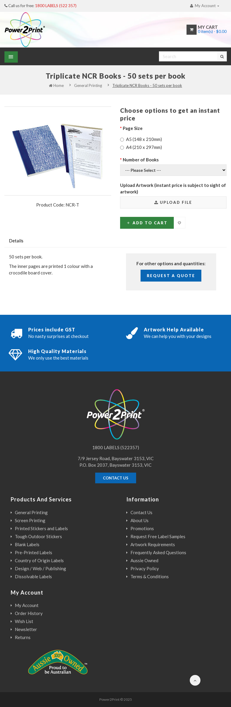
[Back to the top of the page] (194, 680)
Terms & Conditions (149, 576)
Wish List (24, 621)
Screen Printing (30, 520)
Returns (23, 637)
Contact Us (141, 512)
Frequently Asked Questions (158, 552)
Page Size (133, 128)
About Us (139, 520)
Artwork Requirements (152, 544)
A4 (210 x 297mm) (141, 147)
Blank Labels (27, 544)
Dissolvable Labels (33, 576)
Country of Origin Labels (39, 560)
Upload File (173, 202)
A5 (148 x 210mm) (141, 139)
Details (16, 240)
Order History (29, 613)
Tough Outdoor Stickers (38, 536)
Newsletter (26, 629)
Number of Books (141, 159)
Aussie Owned (144, 560)
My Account (27, 605)
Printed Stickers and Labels (41, 528)
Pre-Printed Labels (33, 552)
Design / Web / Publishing (40, 568)
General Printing (88, 85)
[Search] (193, 56)
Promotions (142, 528)
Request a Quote (171, 275)
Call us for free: (40, 5)
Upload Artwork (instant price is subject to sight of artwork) (173, 188)
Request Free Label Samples (157, 536)
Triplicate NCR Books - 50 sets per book (147, 85)
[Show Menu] (11, 57)
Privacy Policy (144, 568)
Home (56, 85)
